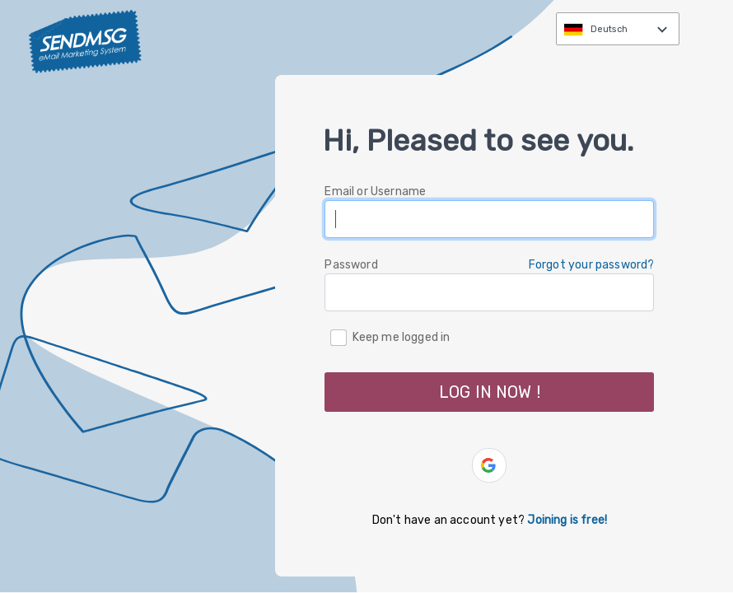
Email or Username (375, 191)
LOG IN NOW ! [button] (489, 392)
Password (350, 265)
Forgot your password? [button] (592, 265)
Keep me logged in (401, 336)
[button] (489, 465)
